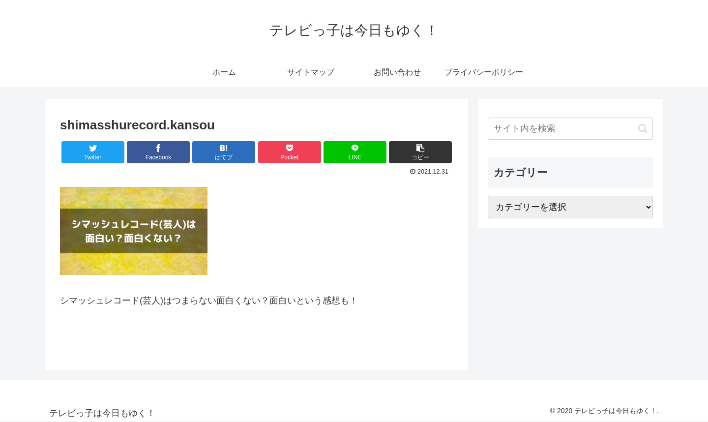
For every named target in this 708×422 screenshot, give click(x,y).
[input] (570, 129)
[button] (642, 128)
